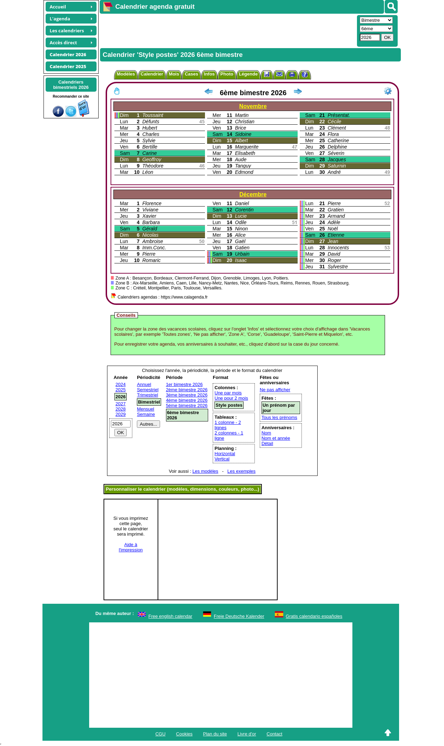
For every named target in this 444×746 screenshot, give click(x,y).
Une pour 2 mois (231, 398)
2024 (120, 384)
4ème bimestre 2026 (187, 400)
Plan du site (215, 734)
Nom (266, 433)
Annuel (144, 384)
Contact (275, 734)
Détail (267, 443)
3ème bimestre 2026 (187, 395)
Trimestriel (147, 395)
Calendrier (152, 74)
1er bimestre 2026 (184, 384)
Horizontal (224, 453)
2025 (120, 389)
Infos (209, 74)
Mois (174, 74)
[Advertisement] (227, 30)
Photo (226, 74)
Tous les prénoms (279, 417)
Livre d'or (246, 734)
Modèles (126, 74)
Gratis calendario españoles (314, 616)
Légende (248, 74)
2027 (120, 403)
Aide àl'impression (131, 547)
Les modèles (205, 471)
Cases (191, 74)
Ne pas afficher (275, 389)
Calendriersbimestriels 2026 (70, 84)
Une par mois (227, 392)
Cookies (184, 734)
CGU (160, 734)
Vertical (222, 459)
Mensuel (145, 409)
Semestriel (147, 389)
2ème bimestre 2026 (187, 389)
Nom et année (275, 438)
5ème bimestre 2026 (187, 405)
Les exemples (241, 471)
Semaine (146, 414)
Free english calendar (170, 616)
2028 (120, 409)
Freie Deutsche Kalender (239, 616)
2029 (120, 414)
